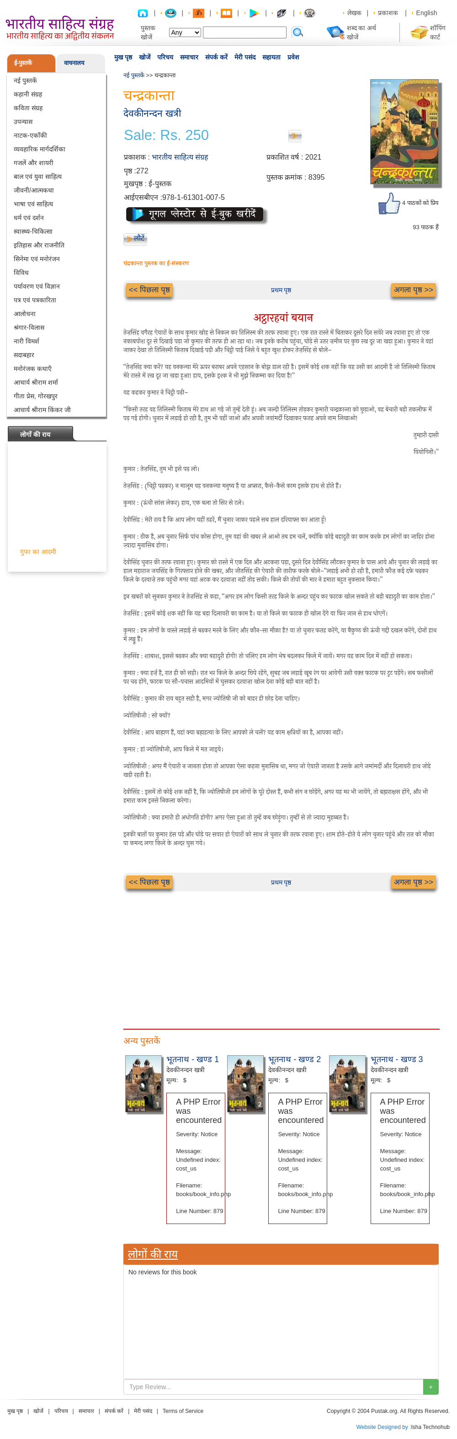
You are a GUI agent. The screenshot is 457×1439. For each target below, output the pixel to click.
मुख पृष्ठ (123, 57)
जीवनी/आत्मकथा (34, 190)
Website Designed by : (383, 1427)
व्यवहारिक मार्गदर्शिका (39, 149)
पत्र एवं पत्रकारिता (35, 300)
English (426, 12)
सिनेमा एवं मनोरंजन (37, 259)
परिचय (165, 57)
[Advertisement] (281, 955)
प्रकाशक (388, 12)
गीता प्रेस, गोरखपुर (36, 396)
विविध (21, 272)
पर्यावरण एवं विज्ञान (37, 286)
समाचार (189, 57)
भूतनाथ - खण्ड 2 (294, 1059)
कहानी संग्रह (28, 94)
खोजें (144, 57)
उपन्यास (23, 121)
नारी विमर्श (26, 341)
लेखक (354, 12)
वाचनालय (74, 62)
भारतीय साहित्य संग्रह (180, 157)
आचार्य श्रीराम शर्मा (36, 382)
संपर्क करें (216, 57)
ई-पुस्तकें (23, 62)
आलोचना (25, 313)
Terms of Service (183, 1411)
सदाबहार (24, 355)
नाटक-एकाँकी (30, 135)
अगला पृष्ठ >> (413, 289)
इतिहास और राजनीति (39, 245)
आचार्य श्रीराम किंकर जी (42, 409)
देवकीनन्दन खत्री (152, 113)
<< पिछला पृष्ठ (149, 289)
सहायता (271, 57)
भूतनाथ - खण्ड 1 (192, 1059)
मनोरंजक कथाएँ (33, 368)
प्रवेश (293, 57)
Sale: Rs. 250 (166, 135)
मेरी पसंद (244, 57)
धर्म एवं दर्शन (29, 217)
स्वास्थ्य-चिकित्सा (33, 231)
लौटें (139, 238)
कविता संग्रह (28, 108)
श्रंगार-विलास (29, 327)
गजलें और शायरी (33, 162)
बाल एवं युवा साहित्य (38, 176)
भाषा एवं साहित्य (33, 204)
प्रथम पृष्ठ (281, 290)
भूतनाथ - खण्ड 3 (397, 1059)
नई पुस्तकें (25, 80)
